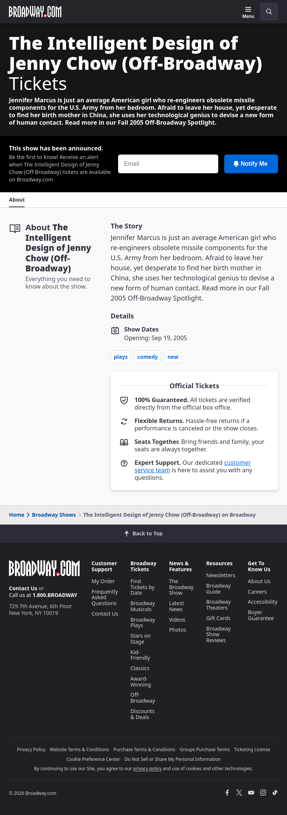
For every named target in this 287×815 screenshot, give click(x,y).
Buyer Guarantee (261, 615)
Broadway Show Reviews (218, 634)
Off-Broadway (142, 697)
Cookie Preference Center (93, 759)
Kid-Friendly (140, 655)
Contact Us (23, 588)
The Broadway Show (181, 587)
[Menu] (248, 12)
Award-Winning (140, 681)
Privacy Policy (31, 749)
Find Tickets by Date (142, 587)
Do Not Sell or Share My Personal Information (172, 759)
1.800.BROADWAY (55, 594)
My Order (103, 581)
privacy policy (147, 768)
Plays (120, 356)
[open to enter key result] (269, 12)
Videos (177, 619)
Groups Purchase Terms (205, 749)
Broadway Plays (142, 622)
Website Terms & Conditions (79, 749)
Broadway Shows (50, 514)
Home (16, 514)
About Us (259, 581)
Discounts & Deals (142, 714)
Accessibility (262, 601)
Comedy (147, 356)
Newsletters (220, 575)
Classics (139, 668)
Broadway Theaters (218, 604)
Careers (257, 591)
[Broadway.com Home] (35, 11)
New (172, 356)
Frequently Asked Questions (105, 597)
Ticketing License (252, 749)
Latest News (176, 606)
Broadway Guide (218, 588)
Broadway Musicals (142, 606)
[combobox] (266, 12)
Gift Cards (218, 618)
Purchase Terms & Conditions (144, 749)
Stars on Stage (140, 638)
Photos (177, 629)
